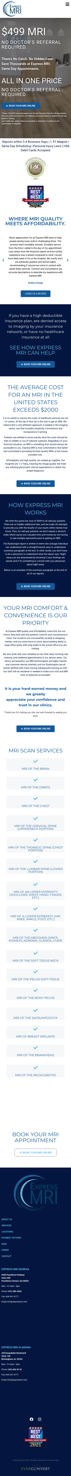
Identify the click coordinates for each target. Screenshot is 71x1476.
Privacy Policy (53, 1460)
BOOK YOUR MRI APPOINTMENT (35, 1137)
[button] (3, 260)
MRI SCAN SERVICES (36, 750)
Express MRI (24, 1460)
